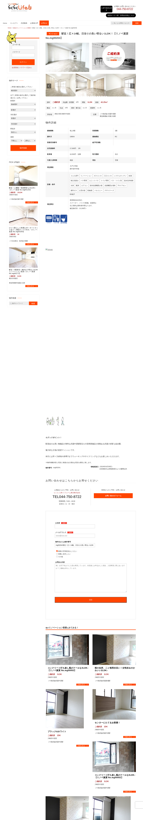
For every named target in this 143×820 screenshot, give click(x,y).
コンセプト (14, 21)
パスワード (16, 50)
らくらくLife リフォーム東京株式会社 (67, 318)
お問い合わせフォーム (113, 321)
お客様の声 (34, 21)
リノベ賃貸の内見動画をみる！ (118, 747)
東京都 (78, 751)
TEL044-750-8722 (67, 322)
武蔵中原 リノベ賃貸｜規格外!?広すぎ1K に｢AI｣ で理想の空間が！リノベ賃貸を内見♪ (121, 778)
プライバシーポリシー (52, 767)
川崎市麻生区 (83, 780)
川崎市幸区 (82, 770)
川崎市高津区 (83, 776)
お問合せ (44, 21)
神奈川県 (79, 758)
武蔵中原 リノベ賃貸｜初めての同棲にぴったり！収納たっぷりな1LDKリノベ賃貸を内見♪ (121, 767)
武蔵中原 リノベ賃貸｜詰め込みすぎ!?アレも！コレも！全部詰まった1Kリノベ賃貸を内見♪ (121, 756)
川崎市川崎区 (83, 767)
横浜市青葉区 (83, 764)
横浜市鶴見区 (83, 761)
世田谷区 (81, 754)
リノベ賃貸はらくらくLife (69, 803)
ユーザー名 (16, 42)
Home (5, 21)
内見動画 (24, 21)
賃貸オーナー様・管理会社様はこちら (121, 13)
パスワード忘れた (25, 65)
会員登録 (15, 65)
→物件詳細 (82, 510)
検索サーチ (48, 754)
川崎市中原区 (83, 773)
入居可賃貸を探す (105, 7)
